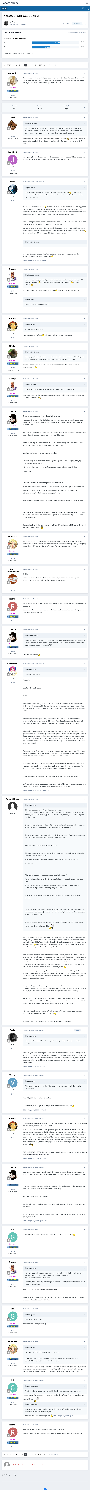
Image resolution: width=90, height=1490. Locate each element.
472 (13, 1049)
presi (12, 117)
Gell (12, 1229)
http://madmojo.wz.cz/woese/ (38, 1155)
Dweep (12, 269)
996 (13, 136)
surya (12, 182)
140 (13, 368)
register (17, 53)
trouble (12, 411)
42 (13, 337)
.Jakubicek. (12, 152)
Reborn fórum (10, 3)
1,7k (13, 291)
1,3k (13, 558)
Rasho (12, 599)
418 (13, 171)
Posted (30, 73)
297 (13, 95)
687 (13, 433)
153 (13, 590)
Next (40, 65)
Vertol (12, 1075)
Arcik (14, 22)
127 (13, 200)
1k (12, 1094)
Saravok (12, 73)
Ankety (23, 24)
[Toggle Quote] (26, 123)
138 (13, 682)
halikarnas (12, 664)
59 (13, 621)
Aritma (12, 318)
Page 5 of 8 (53, 65)
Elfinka (12, 346)
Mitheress (12, 536)
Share (66, 23)
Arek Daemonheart (12, 570)
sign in (11, 53)
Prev (9, 65)
